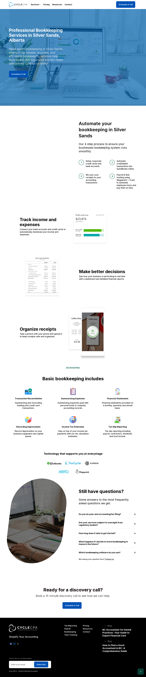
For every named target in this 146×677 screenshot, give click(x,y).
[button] (35, 4)
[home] (18, 4)
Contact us (109, 559)
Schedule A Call (126, 4)
